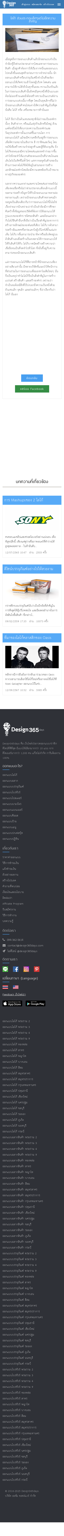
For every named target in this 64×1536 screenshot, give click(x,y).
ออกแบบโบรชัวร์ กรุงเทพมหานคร (21, 1433)
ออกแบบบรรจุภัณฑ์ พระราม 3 (20, 1259)
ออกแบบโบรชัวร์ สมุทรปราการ (20, 1427)
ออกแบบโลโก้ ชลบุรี (13, 1108)
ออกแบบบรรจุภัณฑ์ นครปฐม (18, 1334)
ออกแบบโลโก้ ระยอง (14, 1114)
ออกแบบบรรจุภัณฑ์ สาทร (17, 1282)
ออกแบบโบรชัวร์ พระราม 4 (18, 1381)
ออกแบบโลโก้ (10, 775)
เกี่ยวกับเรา (10, 848)
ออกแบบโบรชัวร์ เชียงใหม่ (17, 1445)
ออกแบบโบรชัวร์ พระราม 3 (18, 1375)
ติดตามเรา (10, 959)
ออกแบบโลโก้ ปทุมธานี (15, 1091)
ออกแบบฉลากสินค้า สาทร (17, 1166)
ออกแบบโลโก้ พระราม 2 (16, 1021)
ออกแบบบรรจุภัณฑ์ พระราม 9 (20, 1271)
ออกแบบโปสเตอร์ (12, 798)
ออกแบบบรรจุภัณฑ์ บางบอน (18, 1294)
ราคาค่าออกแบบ (12, 857)
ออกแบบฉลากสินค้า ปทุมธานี (19, 1207)
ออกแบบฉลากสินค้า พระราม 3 (20, 1143)
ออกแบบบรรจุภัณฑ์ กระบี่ (17, 1364)
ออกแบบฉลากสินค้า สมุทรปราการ (21, 1195)
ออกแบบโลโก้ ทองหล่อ (15, 1044)
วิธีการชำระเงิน (11, 863)
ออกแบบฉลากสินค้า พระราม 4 (20, 1149)
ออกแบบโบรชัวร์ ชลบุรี (15, 1456)
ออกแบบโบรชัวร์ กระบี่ (15, 1480)
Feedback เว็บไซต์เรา (14, 994)
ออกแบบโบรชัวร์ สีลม (14, 1416)
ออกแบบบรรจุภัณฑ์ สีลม (16, 1300)
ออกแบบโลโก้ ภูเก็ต (13, 1120)
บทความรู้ (8, 921)
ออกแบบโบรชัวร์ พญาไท (16, 1404)
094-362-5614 (14, 940)
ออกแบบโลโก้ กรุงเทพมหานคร (19, 1085)
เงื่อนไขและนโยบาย (13, 892)
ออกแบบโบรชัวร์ (11, 792)
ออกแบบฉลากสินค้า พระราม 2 (20, 1137)
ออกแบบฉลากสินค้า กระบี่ (17, 1247)
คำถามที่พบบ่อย (11, 886)
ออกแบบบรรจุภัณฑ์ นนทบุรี (18, 1358)
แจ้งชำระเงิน (9, 869)
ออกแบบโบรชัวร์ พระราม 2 (18, 1369)
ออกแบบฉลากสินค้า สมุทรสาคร (20, 1189)
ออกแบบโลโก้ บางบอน (15, 1062)
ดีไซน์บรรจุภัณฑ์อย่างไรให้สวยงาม (28, 569)
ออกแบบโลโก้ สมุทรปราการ (18, 1079)
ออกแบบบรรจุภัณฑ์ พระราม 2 (20, 1253)
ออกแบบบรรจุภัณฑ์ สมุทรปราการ (21, 1311)
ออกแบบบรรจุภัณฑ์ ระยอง (17, 1346)
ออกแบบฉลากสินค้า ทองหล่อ (18, 1160)
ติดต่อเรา (7, 898)
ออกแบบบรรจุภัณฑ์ (13, 786)
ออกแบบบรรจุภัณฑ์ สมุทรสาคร (20, 1305)
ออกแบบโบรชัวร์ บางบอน (17, 1410)
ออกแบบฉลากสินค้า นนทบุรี (18, 1242)
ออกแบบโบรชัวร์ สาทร (15, 1398)
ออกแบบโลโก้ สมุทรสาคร (16, 1073)
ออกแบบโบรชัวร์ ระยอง (16, 1462)
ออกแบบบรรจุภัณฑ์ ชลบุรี (17, 1340)
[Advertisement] (32, 334)
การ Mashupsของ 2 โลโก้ (23, 500)
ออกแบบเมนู (9, 827)
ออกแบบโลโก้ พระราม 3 (16, 1027)
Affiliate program (13, 904)
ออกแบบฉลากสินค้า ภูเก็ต (17, 1236)
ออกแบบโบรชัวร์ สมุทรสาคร (18, 1422)
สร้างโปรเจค (9, 880)
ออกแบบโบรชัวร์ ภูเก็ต (15, 1468)
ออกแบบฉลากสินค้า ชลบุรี (17, 1224)
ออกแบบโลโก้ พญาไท (14, 1056)
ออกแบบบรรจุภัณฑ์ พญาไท (18, 1288)
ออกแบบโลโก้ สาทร (13, 1050)
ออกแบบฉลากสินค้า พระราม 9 (20, 1155)
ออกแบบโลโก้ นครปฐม (15, 1102)
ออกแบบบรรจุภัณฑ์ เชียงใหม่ (18, 1329)
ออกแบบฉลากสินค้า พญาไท (18, 1172)
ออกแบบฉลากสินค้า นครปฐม (19, 1218)
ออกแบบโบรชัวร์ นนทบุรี (16, 1474)
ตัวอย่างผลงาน (10, 874)
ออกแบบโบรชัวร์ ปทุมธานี (17, 1439)
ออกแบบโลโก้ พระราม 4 (16, 1033)
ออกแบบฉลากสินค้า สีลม (16, 1184)
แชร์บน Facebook (32, 389)
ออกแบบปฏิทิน (11, 839)
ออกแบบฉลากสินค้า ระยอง (17, 1230)
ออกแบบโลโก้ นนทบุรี (14, 1125)
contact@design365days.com (25, 945)
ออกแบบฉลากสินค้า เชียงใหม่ (19, 1213)
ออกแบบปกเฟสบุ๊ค (13, 833)
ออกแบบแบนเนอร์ (13, 810)
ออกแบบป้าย (10, 821)
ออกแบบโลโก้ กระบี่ (13, 1131)
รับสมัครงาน (9, 909)
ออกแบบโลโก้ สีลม (13, 1067)
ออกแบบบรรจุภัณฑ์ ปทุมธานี (18, 1323)
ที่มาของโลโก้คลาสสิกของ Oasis (28, 637)
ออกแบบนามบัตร (12, 804)
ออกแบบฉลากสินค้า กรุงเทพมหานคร (23, 1201)
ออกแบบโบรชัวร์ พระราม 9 (18, 1387)
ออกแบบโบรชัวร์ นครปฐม (17, 1451)
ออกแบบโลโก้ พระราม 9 (16, 1038)
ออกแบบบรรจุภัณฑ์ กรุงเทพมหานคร (23, 1317)
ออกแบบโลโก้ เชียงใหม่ (15, 1096)
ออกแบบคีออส (10, 815)
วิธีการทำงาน (10, 915)
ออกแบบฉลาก (10, 781)
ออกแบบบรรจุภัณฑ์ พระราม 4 (20, 1265)
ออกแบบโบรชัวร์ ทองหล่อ (17, 1393)
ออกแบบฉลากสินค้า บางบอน (18, 1178)
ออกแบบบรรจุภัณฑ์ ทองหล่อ (18, 1276)
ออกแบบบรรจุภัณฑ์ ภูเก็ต (17, 1352)
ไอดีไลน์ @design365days (21, 951)
